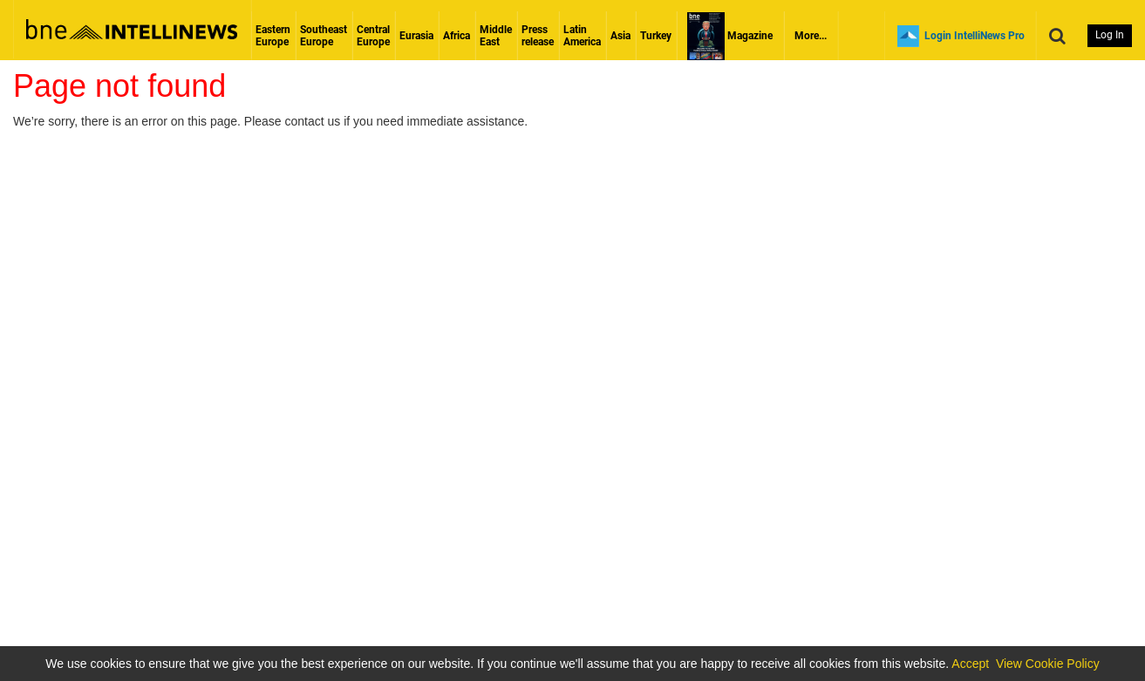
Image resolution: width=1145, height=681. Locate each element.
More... (810, 35)
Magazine (730, 35)
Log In (1109, 35)
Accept (970, 664)
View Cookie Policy (1048, 664)
